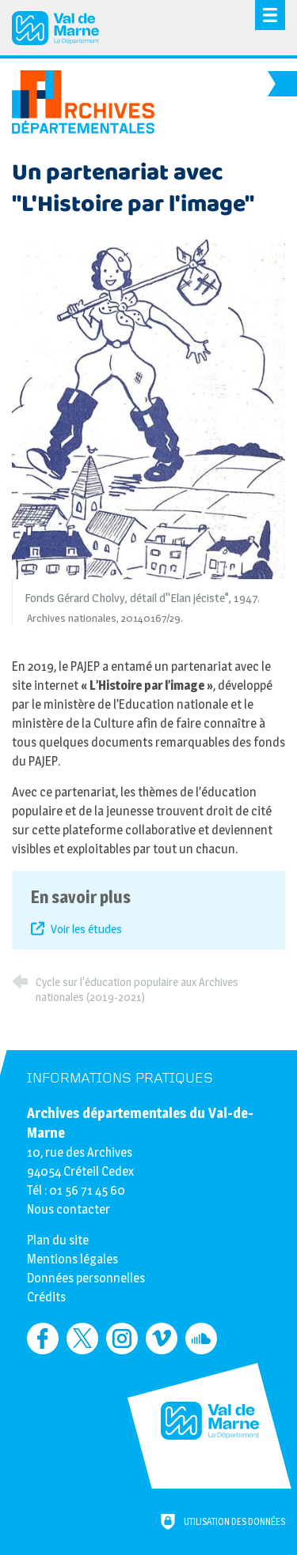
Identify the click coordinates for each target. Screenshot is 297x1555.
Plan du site (58, 1240)
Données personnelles (86, 1278)
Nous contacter (68, 1209)
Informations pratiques (120, 1078)
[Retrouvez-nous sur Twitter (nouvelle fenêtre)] (82, 1338)
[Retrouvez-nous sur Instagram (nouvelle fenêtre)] (122, 1338)
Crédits (46, 1297)
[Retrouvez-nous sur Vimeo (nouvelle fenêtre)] (161, 1338)
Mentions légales (72, 1259)
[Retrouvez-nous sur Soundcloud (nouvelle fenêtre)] (201, 1338)
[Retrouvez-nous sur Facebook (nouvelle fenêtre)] (43, 1338)
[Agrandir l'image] (148, 408)
